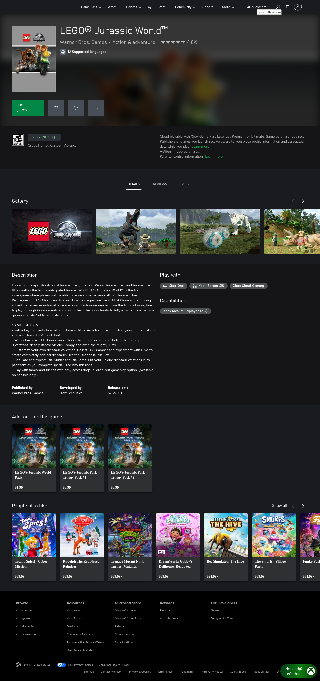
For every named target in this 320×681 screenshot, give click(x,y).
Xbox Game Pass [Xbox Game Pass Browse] (26, 626)
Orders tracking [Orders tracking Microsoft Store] (124, 634)
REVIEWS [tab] (160, 184)
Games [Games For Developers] (215, 610)
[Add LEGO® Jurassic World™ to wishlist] (56, 108)
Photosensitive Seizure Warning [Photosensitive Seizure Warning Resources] (86, 642)
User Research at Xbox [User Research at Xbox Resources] (80, 650)
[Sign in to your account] (298, 7)
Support (207, 7)
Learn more (200, 146)
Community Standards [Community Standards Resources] (80, 634)
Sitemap (89, 671)
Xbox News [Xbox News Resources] (73, 610)
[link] (34, 458)
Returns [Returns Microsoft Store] (119, 626)
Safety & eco (238, 671)
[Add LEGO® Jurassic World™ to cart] (76, 108)
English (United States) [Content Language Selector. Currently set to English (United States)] (37, 664)
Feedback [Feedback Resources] (72, 626)
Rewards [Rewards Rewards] (165, 610)
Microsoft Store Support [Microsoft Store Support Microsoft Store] (129, 618)
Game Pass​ (89, 7)
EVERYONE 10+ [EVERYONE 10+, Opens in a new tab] (44, 137)
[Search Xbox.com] (277, 6)
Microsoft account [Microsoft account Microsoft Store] (126, 610)
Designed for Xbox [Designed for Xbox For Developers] (222, 618)
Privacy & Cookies (140, 671)
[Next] (303, 201)
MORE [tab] (186, 184)
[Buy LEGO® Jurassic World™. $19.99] (28, 108)
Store (162, 7)
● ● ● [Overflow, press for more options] (96, 107)
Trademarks (187, 671)
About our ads (261, 671)
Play (149, 7)
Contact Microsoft (111, 671)
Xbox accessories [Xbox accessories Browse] (26, 634)
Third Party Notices (212, 671)
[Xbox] (66, 7)
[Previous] (293, 201)
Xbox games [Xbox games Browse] (23, 618)
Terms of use (165, 671)
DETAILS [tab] (134, 184)
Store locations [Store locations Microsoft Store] (124, 642)
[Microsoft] (33, 7)
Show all (279, 505)
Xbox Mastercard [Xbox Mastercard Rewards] (170, 618)
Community (183, 7)
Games (112, 7)
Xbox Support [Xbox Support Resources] (75, 618)
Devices (131, 7)
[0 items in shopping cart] (288, 6)
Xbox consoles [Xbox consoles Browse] (24, 610)
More (226, 7)
